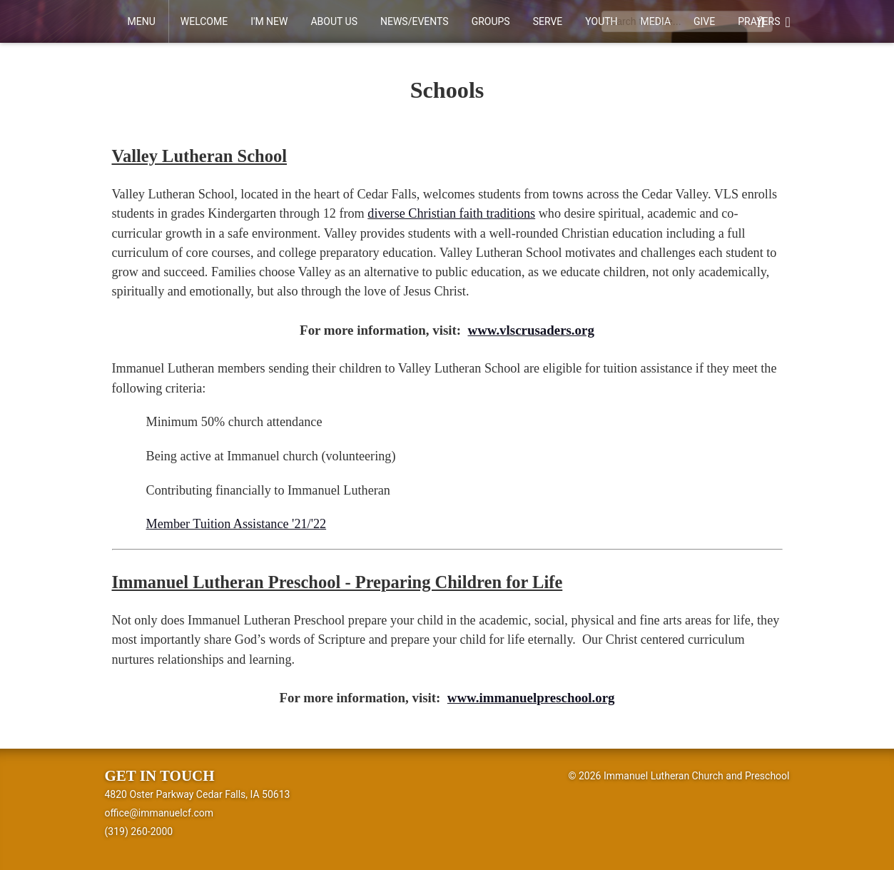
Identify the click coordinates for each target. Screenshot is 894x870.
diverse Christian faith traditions (451, 213)
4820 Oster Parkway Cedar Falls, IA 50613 (197, 794)
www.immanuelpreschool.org (531, 697)
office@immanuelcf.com (159, 813)
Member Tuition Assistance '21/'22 (236, 524)
